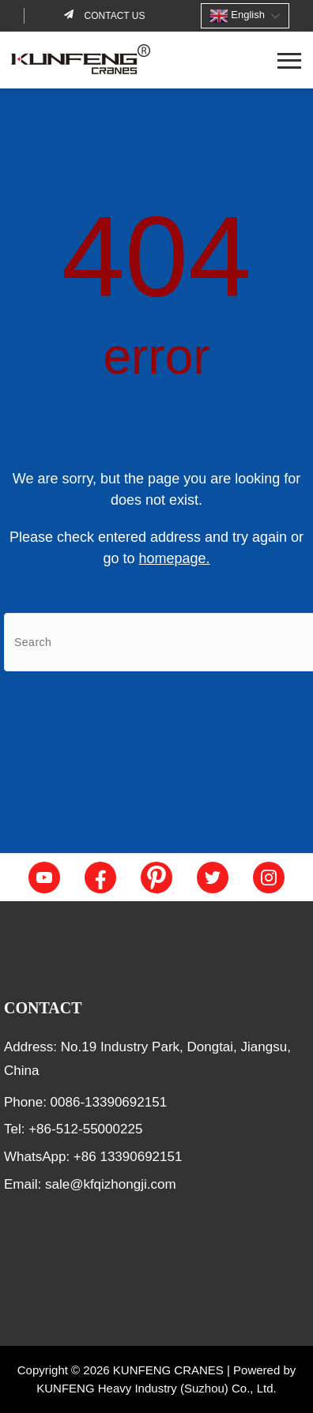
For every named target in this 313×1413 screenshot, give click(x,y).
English (237, 15)
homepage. (173, 558)
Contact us (113, 15)
